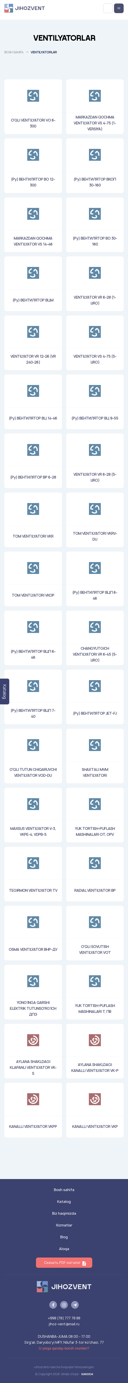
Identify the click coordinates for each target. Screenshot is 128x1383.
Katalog (64, 1201)
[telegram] (75, 1305)
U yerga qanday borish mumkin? (64, 1348)
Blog (64, 1237)
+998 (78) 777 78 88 (64, 1318)
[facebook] (53, 1305)
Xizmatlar (64, 1225)
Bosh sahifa (13, 52)
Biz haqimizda (64, 1213)
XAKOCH (87, 1374)
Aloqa (64, 1248)
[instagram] (64, 1305)
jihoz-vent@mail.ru (64, 1324)
